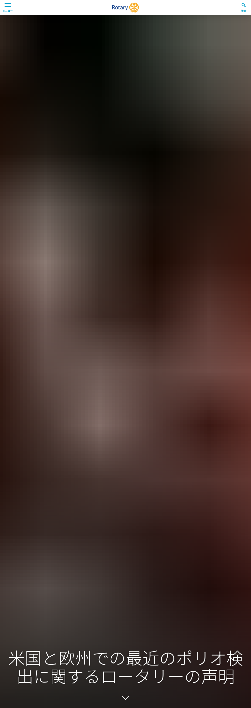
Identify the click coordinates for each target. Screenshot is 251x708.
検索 (243, 7)
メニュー (8, 7)
